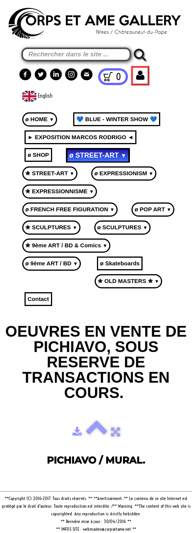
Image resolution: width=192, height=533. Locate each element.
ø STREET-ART (97, 155)
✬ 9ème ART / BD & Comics (66, 245)
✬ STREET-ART (49, 173)
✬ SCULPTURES (51, 227)
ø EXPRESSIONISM (123, 173)
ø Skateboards (119, 263)
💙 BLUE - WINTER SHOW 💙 (116, 119)
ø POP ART (153, 209)
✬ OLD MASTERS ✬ (128, 281)
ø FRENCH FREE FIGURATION (70, 209)
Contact (38, 299)
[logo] (20, 20)
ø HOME (39, 119)
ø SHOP (38, 154)
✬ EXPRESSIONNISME (59, 191)
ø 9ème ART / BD (51, 263)
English (38, 95)
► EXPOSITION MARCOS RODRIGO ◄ (80, 137)
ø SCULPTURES (122, 227)
